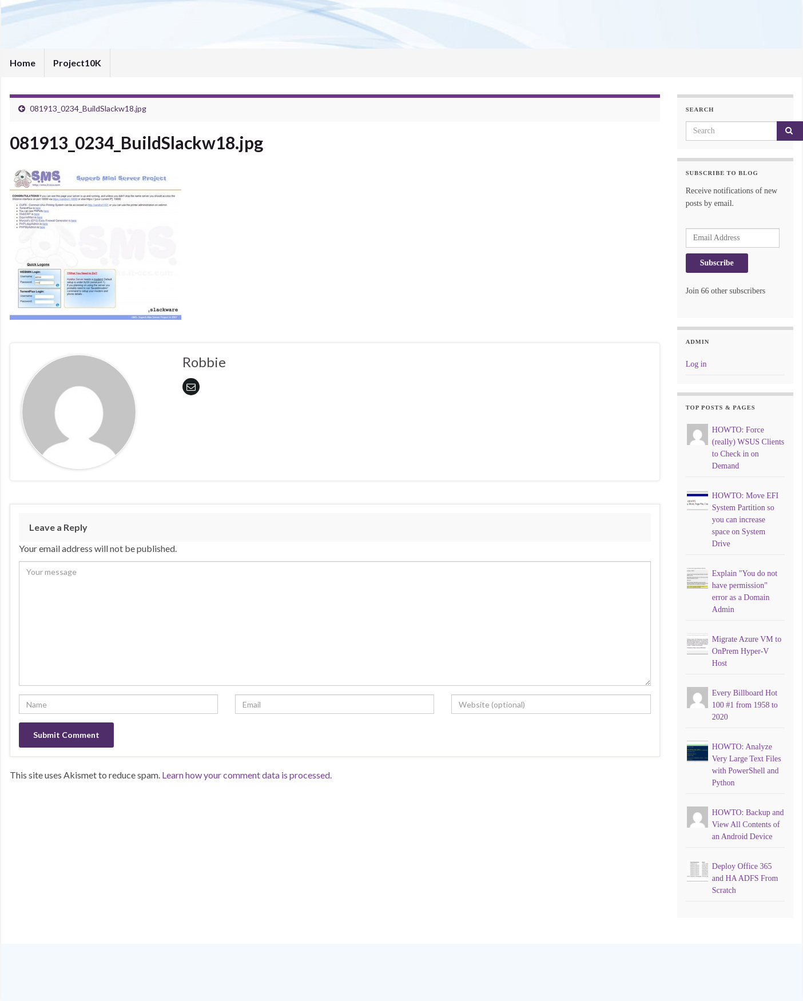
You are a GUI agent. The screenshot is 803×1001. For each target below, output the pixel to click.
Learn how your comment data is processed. (247, 774)
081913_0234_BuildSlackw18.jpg (88, 108)
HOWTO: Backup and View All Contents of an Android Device (748, 824)
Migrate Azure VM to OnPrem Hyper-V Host (746, 651)
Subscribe (717, 263)
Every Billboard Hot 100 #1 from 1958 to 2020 (745, 705)
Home (22, 62)
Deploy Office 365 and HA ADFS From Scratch (745, 878)
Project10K (77, 62)
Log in (696, 364)
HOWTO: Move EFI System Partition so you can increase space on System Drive (745, 519)
